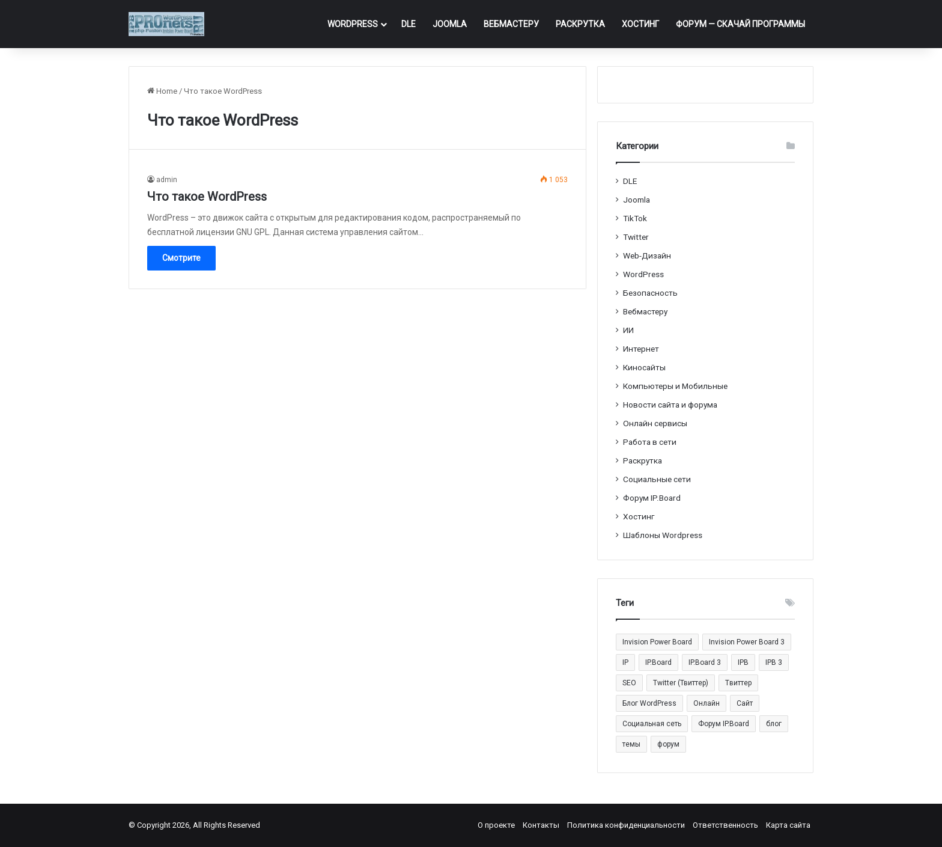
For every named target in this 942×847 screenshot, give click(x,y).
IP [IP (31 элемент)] (625, 662)
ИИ (628, 330)
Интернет (641, 348)
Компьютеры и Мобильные (675, 386)
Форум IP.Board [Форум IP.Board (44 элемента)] (723, 724)
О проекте (496, 825)
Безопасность (650, 293)
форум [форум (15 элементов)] (668, 744)
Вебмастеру (511, 24)
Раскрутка (580, 24)
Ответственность (725, 825)
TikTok (635, 218)
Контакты (541, 825)
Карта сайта (788, 825)
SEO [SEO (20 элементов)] (629, 683)
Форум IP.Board (652, 498)
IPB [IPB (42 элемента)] (743, 662)
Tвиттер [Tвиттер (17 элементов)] (738, 683)
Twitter (636, 237)
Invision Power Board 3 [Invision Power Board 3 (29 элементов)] (747, 642)
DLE (408, 24)
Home (162, 91)
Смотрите (181, 258)
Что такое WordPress (207, 196)
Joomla (450, 24)
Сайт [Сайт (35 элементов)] (745, 703)
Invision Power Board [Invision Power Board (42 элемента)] (657, 642)
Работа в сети (649, 442)
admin (166, 180)
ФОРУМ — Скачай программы (740, 24)
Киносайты (644, 367)
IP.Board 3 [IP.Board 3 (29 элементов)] (704, 662)
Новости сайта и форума (670, 404)
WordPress (352, 24)
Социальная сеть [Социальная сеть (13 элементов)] (651, 724)
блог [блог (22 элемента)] (774, 724)
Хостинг (640, 24)
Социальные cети (657, 479)
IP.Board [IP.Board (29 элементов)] (658, 662)
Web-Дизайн (647, 255)
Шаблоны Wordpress (662, 535)
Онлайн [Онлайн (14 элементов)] (706, 703)
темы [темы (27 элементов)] (631, 744)
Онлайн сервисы (655, 423)
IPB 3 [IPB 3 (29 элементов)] (773, 662)
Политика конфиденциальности (626, 825)
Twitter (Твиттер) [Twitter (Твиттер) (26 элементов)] (680, 683)
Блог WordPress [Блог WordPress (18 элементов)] (649, 703)
